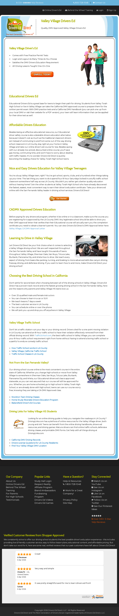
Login (100, 10)
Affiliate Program (43, 487)
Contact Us (99, 3)
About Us (11, 481)
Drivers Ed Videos (44, 500)
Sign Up (111, 10)
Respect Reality (43, 484)
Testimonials (12, 500)
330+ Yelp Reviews (29, 3)
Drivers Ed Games (44, 503)
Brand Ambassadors (45, 490)
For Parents (12, 493)
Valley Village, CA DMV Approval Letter (27, 228)
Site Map (67, 503)
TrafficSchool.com (43, 335)
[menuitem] (52, 10)
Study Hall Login (43, 481)
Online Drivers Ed (15, 484)
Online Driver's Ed (52, 10)
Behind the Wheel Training (79, 10)
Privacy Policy (70, 500)
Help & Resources (72, 481)
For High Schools (14, 496)
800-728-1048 (80, 3)
